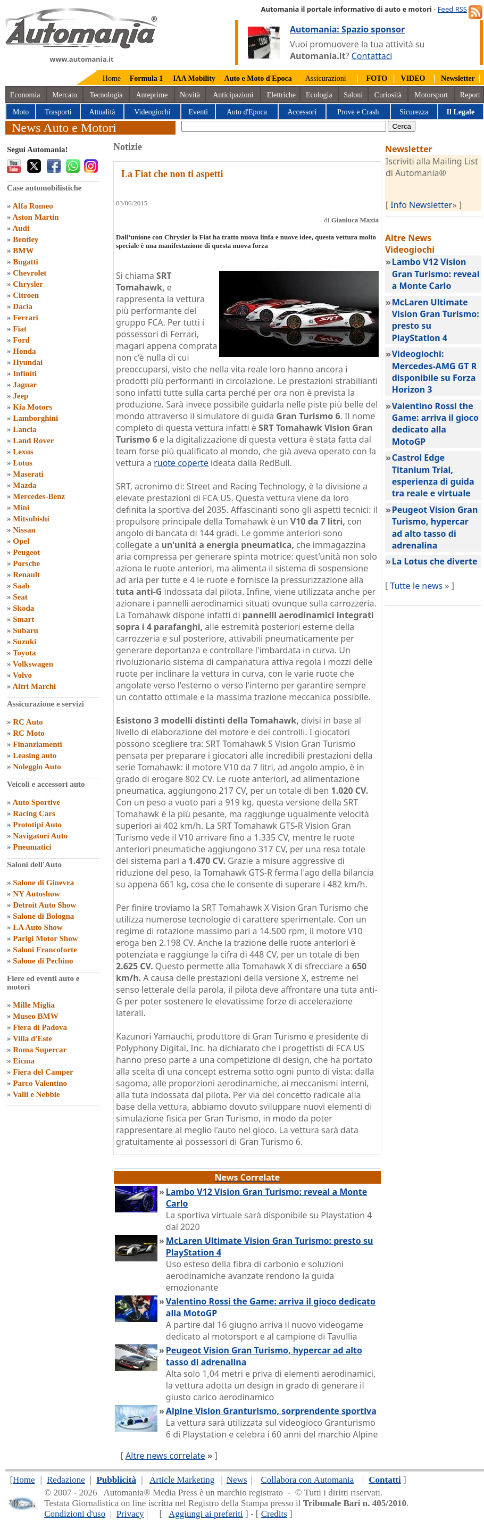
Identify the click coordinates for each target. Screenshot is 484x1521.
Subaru (25, 630)
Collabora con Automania (307, 1480)
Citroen (26, 295)
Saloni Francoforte (45, 949)
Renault (26, 574)
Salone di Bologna (43, 916)
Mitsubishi (31, 518)
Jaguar (25, 384)
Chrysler (28, 284)
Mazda (24, 485)
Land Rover (33, 440)
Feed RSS (452, 9)
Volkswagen (33, 664)
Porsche (26, 563)
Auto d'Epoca (247, 112)
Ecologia (319, 95)
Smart (23, 619)
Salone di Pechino (43, 961)
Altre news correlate (165, 1455)
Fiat (20, 329)
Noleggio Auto (37, 766)
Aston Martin (35, 217)
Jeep (20, 396)
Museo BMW (35, 1016)
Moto (21, 112)
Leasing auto (34, 755)
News (237, 1480)
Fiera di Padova (40, 1027)
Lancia (24, 429)
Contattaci (372, 56)
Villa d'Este (32, 1038)
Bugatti (25, 261)
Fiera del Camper (43, 1072)
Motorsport (431, 95)
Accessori (301, 112)
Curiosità (388, 95)
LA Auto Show (37, 927)
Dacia (22, 306)
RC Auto (28, 722)
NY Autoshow (36, 894)
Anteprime (152, 95)
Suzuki (24, 641)
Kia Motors (32, 407)
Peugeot (26, 552)
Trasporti (58, 112)
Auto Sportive (36, 802)
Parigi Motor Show (45, 938)
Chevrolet (29, 273)
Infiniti (25, 373)
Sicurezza (413, 112)
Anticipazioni (233, 95)
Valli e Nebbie (36, 1094)
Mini (21, 507)
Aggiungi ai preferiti (206, 1514)
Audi (20, 228)
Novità (190, 95)
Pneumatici (32, 847)
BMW (23, 250)
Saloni (353, 95)
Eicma (24, 1061)
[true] (283, 126)
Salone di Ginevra (43, 882)
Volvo (22, 675)
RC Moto (29, 733)
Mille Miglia (34, 1005)
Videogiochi (152, 112)
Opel (21, 541)
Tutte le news (416, 586)
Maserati (28, 474)
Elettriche (281, 95)
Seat (20, 597)
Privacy (130, 1514)
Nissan (24, 530)
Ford (21, 340)
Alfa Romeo (32, 206)
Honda (24, 351)
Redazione (66, 1480)
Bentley (25, 239)
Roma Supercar (39, 1049)
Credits (274, 1514)
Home (112, 78)
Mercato (64, 95)
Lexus (23, 451)
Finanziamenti (37, 744)
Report (470, 95)
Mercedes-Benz (39, 496)
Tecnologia (106, 95)
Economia (25, 95)
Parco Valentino (40, 1083)
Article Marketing (181, 1480)
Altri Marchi (34, 686)
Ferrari (25, 317)
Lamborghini (35, 418)
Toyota (24, 653)
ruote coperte (181, 463)
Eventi (198, 112)
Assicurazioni (325, 78)
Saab (21, 585)
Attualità (102, 112)
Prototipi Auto (37, 824)
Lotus (22, 463)
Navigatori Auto (40, 836)
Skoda (23, 608)
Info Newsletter (421, 205)
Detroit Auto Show (44, 905)
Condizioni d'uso (74, 1514)
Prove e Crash (358, 112)
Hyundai (28, 362)
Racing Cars (34, 813)
